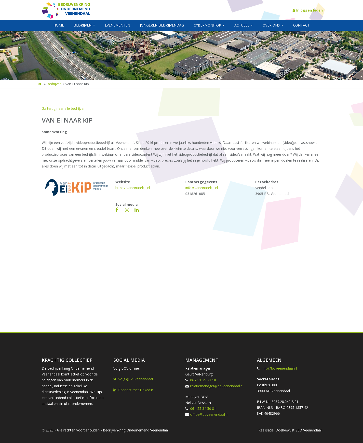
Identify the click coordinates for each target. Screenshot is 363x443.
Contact (301, 25)
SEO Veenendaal (309, 430)
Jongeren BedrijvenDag (162, 25)
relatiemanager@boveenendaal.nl (216, 386)
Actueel (243, 25)
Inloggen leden (308, 10)
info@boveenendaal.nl (279, 368)
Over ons (273, 25)
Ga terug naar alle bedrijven (63, 108)
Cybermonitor (209, 25)
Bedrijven (84, 25)
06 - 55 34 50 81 (203, 408)
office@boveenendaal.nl (209, 414)
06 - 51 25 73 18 (203, 380)
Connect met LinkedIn (133, 390)
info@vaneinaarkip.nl (201, 187)
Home (59, 25)
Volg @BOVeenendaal (133, 379)
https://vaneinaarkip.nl (132, 187)
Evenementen (117, 25)
